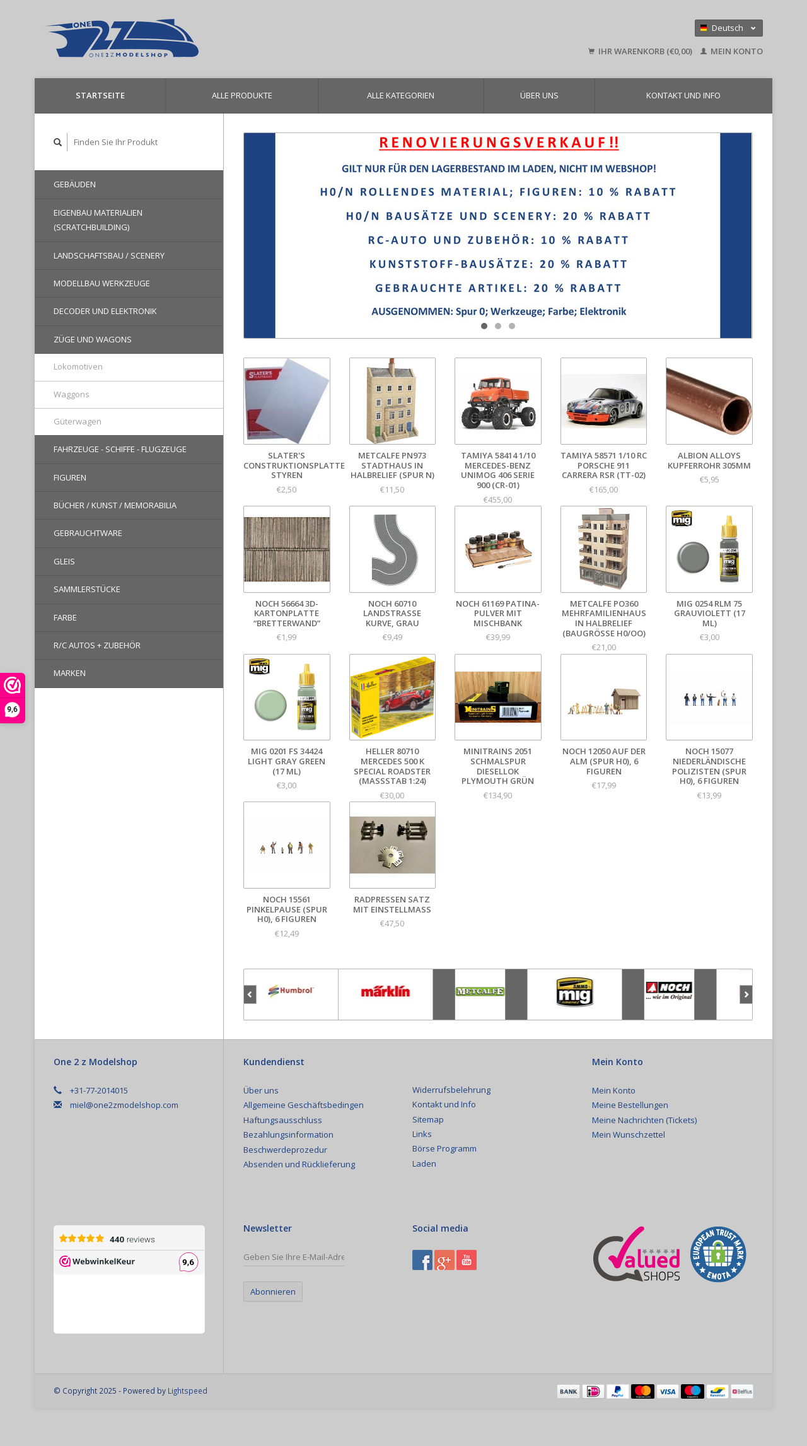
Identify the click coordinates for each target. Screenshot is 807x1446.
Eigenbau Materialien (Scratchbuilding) (98, 220)
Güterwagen (78, 421)
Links (422, 1134)
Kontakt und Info (683, 95)
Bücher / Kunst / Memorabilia (115, 505)
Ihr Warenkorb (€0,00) (641, 51)
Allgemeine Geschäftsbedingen (303, 1105)
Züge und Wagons (93, 339)
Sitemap (428, 1119)
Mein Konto (731, 51)
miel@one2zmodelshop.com (124, 1105)
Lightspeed (187, 1390)
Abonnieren (273, 1291)
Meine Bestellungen (630, 1105)
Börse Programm (444, 1148)
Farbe (65, 617)
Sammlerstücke (87, 589)
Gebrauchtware (88, 533)
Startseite (100, 95)
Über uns (539, 95)
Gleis (64, 561)
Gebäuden (75, 184)
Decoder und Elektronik (105, 311)
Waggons (72, 394)
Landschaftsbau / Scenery (109, 255)
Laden (424, 1163)
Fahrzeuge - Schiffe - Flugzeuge (120, 449)
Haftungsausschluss (282, 1120)
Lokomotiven (78, 366)
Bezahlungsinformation (288, 1134)
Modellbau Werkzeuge (102, 283)
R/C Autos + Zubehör (97, 645)
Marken (70, 673)
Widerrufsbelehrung (451, 1089)
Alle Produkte (242, 95)
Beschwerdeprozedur (285, 1149)
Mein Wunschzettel (628, 1134)
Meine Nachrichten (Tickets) (644, 1120)
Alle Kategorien (400, 95)
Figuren (70, 477)
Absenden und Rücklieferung (299, 1164)
